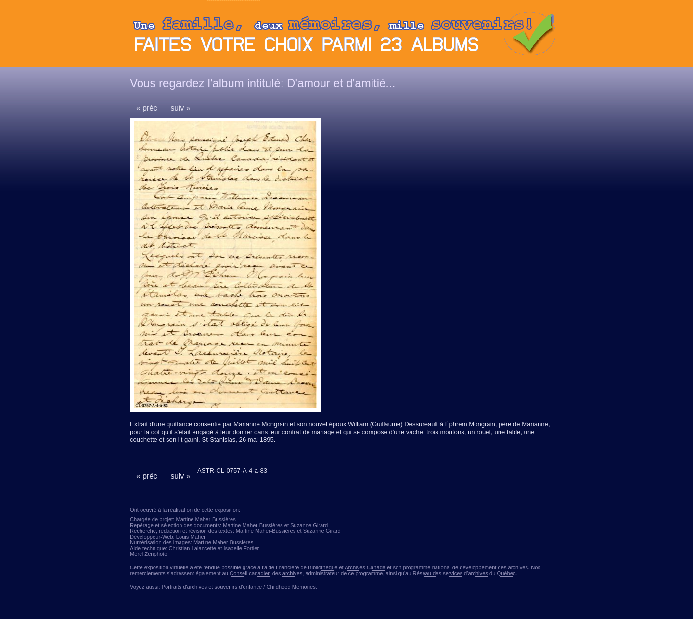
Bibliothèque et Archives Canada (346, 567)
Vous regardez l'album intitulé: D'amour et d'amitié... (262, 83)
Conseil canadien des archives (266, 573)
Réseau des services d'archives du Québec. (465, 573)
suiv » (180, 108)
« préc (146, 108)
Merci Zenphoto (148, 554)
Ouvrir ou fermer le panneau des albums (346, 36)
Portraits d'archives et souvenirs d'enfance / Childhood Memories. (239, 587)
